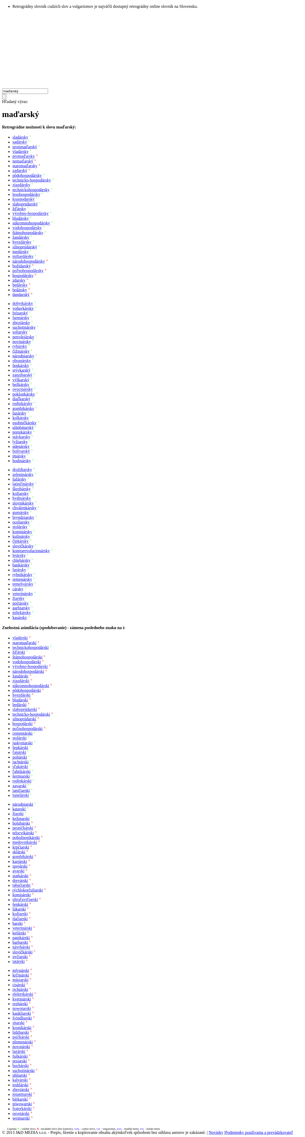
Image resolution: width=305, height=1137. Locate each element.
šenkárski (20, 904)
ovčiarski (20, 956)
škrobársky (21, 489)
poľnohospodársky (27, 271)
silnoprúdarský (24, 247)
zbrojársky (21, 322)
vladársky (20, 151)
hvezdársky (21, 242)
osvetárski (20, 1113)
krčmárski (20, 975)
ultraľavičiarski (25, 899)
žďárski (18, 652)
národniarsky (23, 356)
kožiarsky (20, 493)
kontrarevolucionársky (31, 550)
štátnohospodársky (27, 232)
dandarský (21, 294)
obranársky (21, 361)
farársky (19, 570)
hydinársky (21, 498)
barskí (17, 923)
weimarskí (21, 1118)
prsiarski (19, 1061)
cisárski (18, 985)
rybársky (19, 346)
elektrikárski (22, 994)
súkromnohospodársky (31, 223)
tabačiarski (21, 885)
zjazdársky (21, 185)
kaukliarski (21, 1013)
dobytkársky (22, 303)
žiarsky (18, 598)
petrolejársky (23, 337)
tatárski (18, 961)
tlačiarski (20, 918)
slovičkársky (22, 546)
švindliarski (22, 1018)
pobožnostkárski (26, 837)
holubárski (21, 823)
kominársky (22, 531)
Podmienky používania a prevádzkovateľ (259, 1132)
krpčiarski (20, 847)
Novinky (216, 1132)
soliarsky (20, 332)
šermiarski (21, 776)
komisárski (21, 895)
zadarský (19, 171)
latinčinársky (23, 484)
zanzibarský (22, 375)
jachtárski (20, 762)
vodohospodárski (26, 662)
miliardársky (22, 256)
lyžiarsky (20, 442)
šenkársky (20, 365)
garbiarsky (21, 608)
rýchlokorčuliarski (27, 890)
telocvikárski (23, 833)
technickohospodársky (31, 190)
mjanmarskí (22, 1094)
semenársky (22, 579)
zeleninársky (22, 474)
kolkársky (20, 418)
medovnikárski (24, 842)
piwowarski (22, 1104)
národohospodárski (28, 671)
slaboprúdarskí (24, 709)
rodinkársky (22, 404)
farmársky (20, 318)
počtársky (20, 603)
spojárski (20, 866)
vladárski (20, 638)
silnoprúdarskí (24, 719)
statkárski (20, 876)
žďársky (19, 208)
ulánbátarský (23, 427)
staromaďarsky (24, 166)
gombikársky (23, 408)
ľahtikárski (21, 771)
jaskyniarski (22, 743)
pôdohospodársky (27, 175)
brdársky (19, 290)
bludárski (20, 700)
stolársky (20, 527)
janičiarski (21, 790)
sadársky (19, 142)
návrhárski (21, 947)
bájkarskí (20, 1099)
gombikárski (22, 857)
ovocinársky (22, 389)
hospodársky (22, 275)
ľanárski (19, 752)
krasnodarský (23, 199)
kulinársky (21, 536)
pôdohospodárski (26, 690)
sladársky (20, 137)
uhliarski (19, 1075)
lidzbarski (20, 1032)
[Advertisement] (152, 49)
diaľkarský (21, 399)
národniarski (22, 804)
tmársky (19, 456)
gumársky (20, 513)
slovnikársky (23, 503)
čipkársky (20, 541)
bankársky (21, 565)
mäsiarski (20, 980)
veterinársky (22, 593)
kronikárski (21, 1027)
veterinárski (22, 928)
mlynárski (20, 970)
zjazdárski (20, 681)
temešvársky (22, 584)
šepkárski (20, 747)
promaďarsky (23, 156)
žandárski (20, 676)
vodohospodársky (27, 228)
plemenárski (22, 1042)
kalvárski (20, 1080)
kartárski (19, 861)
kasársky (19, 617)
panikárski (21, 937)
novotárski (21, 1046)
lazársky (19, 413)
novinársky (21, 341)
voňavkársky (23, 308)
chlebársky (21, 560)
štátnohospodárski (27, 657)
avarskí (18, 871)
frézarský (20, 313)
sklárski (18, 852)
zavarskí (19, 786)
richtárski (20, 989)
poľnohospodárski (27, 728)
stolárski (19, 738)
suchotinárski (23, 1070)
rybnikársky (22, 574)
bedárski (19, 704)
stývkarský (21, 370)
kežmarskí (21, 818)
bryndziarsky (23, 517)
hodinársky (21, 460)
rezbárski (20, 1004)
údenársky (21, 446)
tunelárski (20, 795)
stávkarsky (21, 437)
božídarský (21, 266)
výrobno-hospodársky (30, 213)
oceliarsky (21, 522)
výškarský (20, 380)
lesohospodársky (26, 194)
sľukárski (20, 767)
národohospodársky (28, 261)
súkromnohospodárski (30, 685)
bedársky (20, 285)
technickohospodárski (30, 647)
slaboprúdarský (25, 204)
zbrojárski (20, 1089)
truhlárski (20, 1085)
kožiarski (20, 914)
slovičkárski (22, 952)
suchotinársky (24, 327)
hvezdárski (21, 695)
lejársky (19, 555)
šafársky (19, 479)
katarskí (19, 809)
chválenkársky (24, 508)
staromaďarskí (24, 643)
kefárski (19, 933)
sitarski (18, 1023)
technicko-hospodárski (31, 714)
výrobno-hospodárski (30, 666)
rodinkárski (21, 781)
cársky (17, 589)
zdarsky (18, 280)
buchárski (20, 1066)
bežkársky (20, 384)
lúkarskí (19, 909)
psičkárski (20, 1037)
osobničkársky (24, 423)
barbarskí (20, 942)
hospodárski (22, 724)
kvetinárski (21, 999)
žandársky (20, 237)
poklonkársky (23, 394)
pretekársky (22, 432)
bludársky (20, 218)
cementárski (22, 733)
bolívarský (21, 451)
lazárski (18, 1051)
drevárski (20, 880)
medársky (20, 251)
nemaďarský (22, 161)
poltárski (19, 757)
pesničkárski (22, 828)
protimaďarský (24, 147)
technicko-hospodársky (31, 180)
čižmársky (21, 351)
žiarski (18, 814)
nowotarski (21, 1008)
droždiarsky (22, 470)
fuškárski (20, 1056)
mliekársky (21, 613)
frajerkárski (22, 1109)
